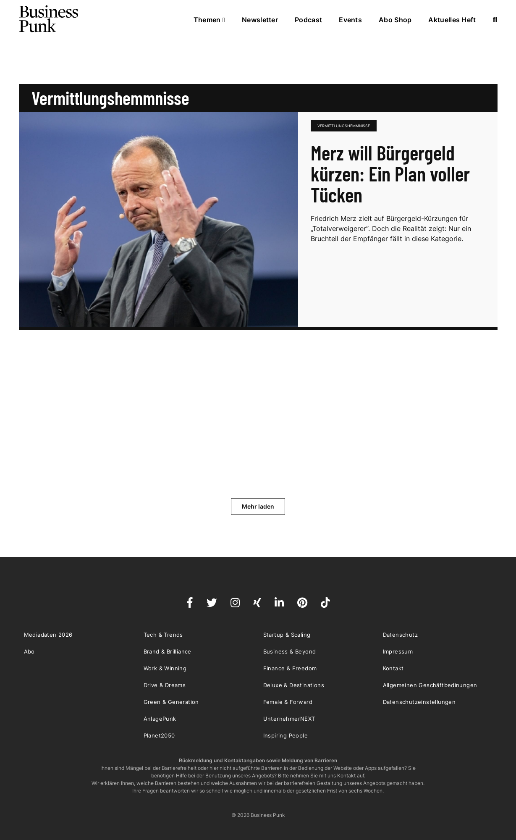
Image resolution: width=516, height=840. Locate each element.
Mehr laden (258, 506)
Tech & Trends (163, 634)
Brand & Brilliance (167, 651)
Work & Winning (165, 668)
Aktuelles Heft (452, 20)
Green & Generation (171, 701)
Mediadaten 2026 (48, 634)
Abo (29, 651)
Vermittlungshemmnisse (343, 125)
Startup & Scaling (287, 634)
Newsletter (260, 20)
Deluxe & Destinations (293, 685)
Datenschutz (400, 634)
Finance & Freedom (290, 668)
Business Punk (49, 19)
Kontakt (393, 668)
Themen (209, 20)
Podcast (308, 20)
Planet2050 (159, 735)
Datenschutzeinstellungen (419, 701)
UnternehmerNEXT (289, 718)
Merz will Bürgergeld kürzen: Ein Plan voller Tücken (390, 173)
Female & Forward (287, 701)
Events (350, 20)
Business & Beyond (289, 651)
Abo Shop (395, 20)
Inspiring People (285, 735)
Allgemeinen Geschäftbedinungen (430, 685)
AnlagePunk (160, 718)
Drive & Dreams (165, 685)
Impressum (398, 651)
